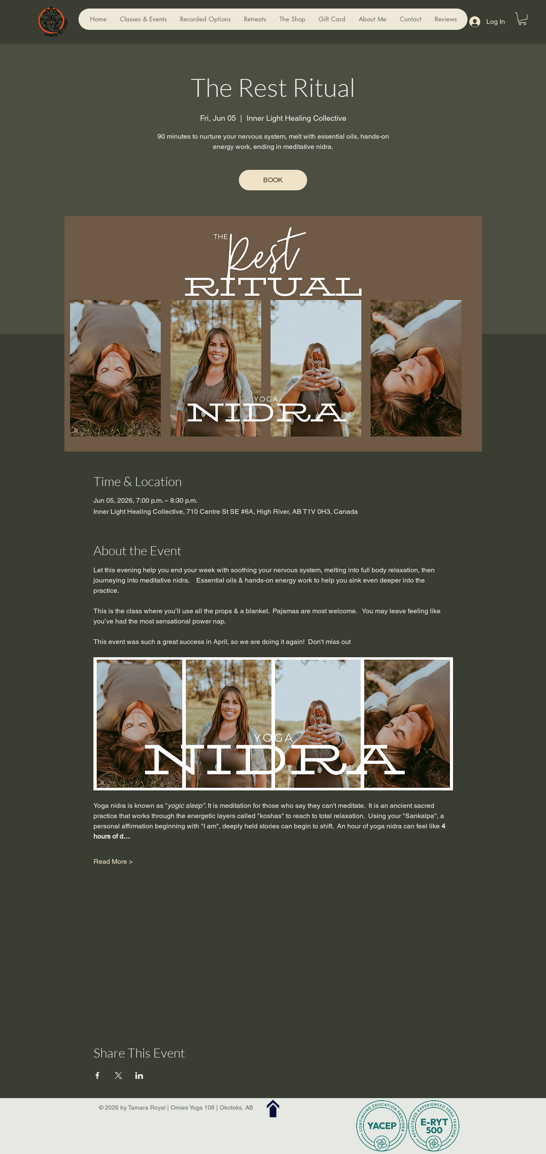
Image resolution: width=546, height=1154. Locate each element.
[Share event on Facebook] (97, 1075)
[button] (522, 18)
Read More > (113, 861)
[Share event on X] (118, 1075)
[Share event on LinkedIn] (139, 1075)
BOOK (273, 180)
